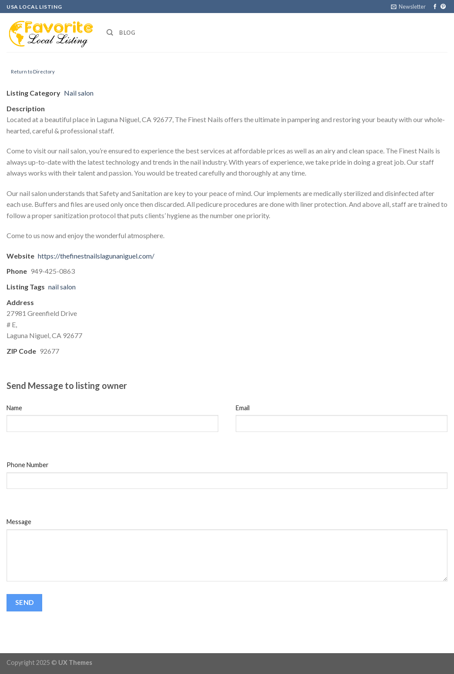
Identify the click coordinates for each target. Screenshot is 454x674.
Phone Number (28, 464)
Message (19, 521)
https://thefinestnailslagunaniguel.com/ (96, 256)
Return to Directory (33, 71)
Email (243, 408)
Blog (127, 32)
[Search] (110, 32)
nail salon (62, 286)
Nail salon (78, 93)
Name (14, 408)
